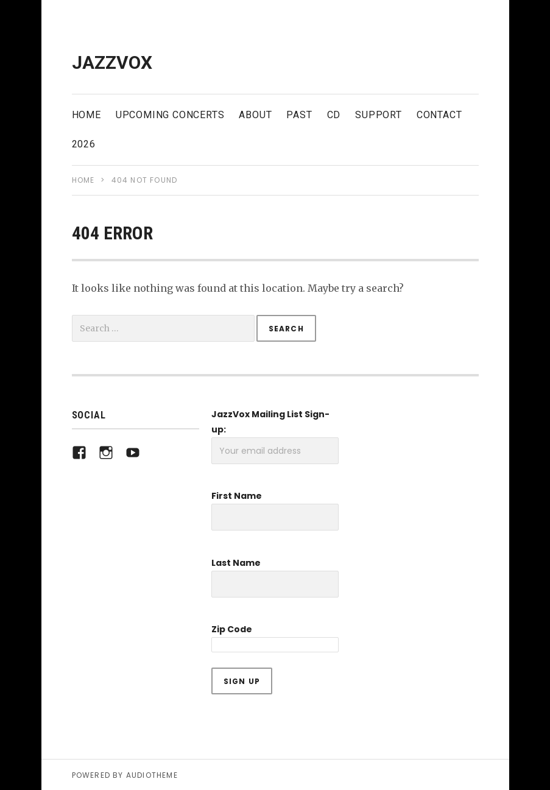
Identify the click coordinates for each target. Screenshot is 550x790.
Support (378, 115)
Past (299, 115)
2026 (84, 144)
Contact (439, 115)
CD (334, 115)
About (255, 115)
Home (86, 115)
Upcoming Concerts (170, 115)
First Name (236, 496)
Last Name (236, 563)
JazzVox (112, 62)
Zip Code (231, 629)
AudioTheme (152, 775)
